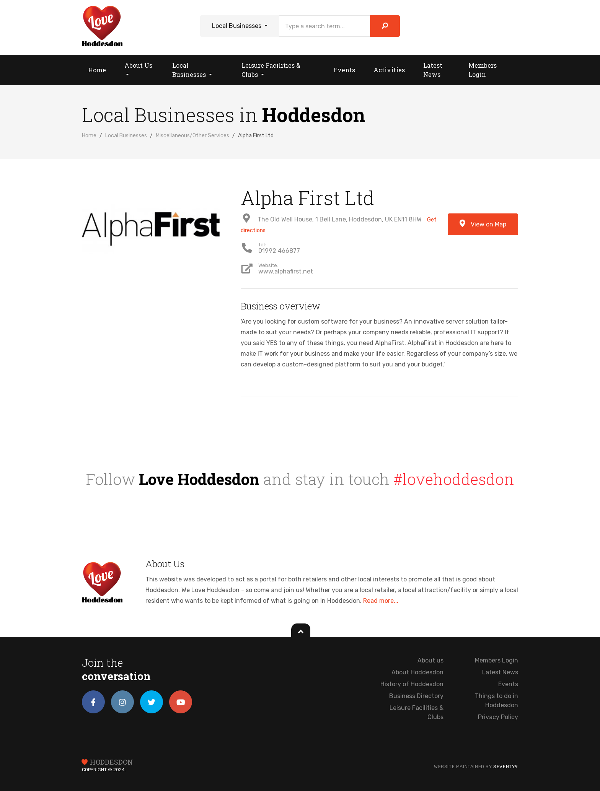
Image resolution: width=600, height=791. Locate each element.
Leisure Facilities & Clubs (416, 712)
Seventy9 (505, 766)
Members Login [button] (482, 69)
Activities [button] (389, 70)
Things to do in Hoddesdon (496, 700)
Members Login (496, 660)
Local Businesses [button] (189, 69)
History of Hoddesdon (411, 684)
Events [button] (344, 70)
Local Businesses (237, 25)
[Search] (324, 26)
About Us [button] (138, 65)
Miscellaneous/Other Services (192, 135)
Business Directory (416, 696)
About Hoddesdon (417, 672)
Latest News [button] (432, 69)
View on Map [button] (483, 224)
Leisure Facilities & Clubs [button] (270, 69)
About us (430, 660)
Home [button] (97, 70)
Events (508, 684)
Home (89, 135)
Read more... (380, 600)
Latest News (500, 672)
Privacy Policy (498, 717)
